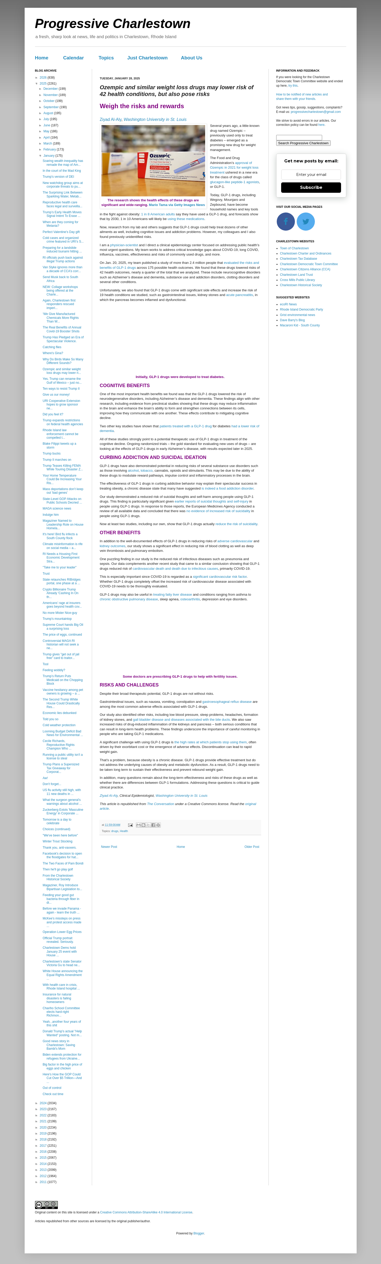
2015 (43, 1157)
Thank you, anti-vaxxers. (60, 847)
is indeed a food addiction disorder (227, 488)
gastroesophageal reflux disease (227, 702)
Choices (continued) (56, 829)
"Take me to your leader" (60, 567)
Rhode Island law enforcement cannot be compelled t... (60, 433)
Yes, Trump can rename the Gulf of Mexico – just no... (62, 380)
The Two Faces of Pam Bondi (63, 863)
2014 (43, 1164)
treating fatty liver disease (172, 594)
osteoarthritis (190, 599)
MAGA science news (57, 508)
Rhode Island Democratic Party (301, 309)
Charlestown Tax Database (298, 258)
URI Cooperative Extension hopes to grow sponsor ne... (61, 404)
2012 (43, 1176)
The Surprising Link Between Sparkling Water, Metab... (62, 194)
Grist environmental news (297, 315)
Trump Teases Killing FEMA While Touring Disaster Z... (63, 467)
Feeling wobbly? (54, 670)
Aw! (45, 778)
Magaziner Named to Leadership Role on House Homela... (63, 524)
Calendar (73, 57)
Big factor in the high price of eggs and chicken (62, 1066)
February (50, 149)
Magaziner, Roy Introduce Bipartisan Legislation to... (62, 887)
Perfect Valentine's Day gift (61, 232)
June (47, 125)
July (46, 119)
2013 (43, 1170)
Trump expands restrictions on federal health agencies (63, 422)
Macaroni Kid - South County (300, 325)
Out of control (52, 1088)
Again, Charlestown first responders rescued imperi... (59, 304)
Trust (46, 573)
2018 (43, 1139)
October (49, 101)
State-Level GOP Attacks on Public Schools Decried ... (62, 500)
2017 (43, 1146)
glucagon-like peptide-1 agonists (234, 182)
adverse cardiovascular (235, 541)
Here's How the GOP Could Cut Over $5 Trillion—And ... (62, 1078)
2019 (43, 1133)
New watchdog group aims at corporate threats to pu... (63, 184)
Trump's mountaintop (57, 619)
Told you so (50, 719)
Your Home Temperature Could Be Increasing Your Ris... (62, 479)
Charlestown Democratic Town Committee (309, 264)
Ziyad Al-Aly (110, 119)
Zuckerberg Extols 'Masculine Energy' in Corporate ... (63, 811)
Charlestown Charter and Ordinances (305, 253)
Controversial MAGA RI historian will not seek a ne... (61, 644)
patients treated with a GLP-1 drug (186, 426)
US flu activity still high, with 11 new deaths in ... (62, 791)
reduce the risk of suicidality (236, 524)
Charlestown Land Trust (296, 275)
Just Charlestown (147, 57)
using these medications (186, 219)
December (51, 89)
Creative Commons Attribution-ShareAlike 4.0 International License (146, 1212)
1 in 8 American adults (158, 214)
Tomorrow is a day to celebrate (57, 821)
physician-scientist (124, 245)
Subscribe (311, 187)
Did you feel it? (53, 414)
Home (42, 57)
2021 (43, 1121)
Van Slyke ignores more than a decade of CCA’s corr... (62, 269)
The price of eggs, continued (62, 634)
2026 (43, 77)
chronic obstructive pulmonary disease (129, 599)
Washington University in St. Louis (155, 119)
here (321, 125)
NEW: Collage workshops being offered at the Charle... (60, 290)
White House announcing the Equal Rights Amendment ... (62, 974)
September (51, 107)
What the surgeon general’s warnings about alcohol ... (62, 801)
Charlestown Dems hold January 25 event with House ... (60, 951)
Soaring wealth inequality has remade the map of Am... (63, 162)
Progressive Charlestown (113, 23)
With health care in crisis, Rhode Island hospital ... (61, 986)
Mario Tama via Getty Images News (177, 205)
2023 (43, 1109)
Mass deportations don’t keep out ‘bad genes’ (63, 490)
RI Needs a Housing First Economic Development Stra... (61, 557)
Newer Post (109, 847)
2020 (43, 1127)
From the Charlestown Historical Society (58, 877)
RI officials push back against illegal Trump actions (63, 259)
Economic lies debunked (59, 713)
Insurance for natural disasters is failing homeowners (57, 998)
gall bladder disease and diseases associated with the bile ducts (181, 720)
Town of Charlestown (294, 248)
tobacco (147, 470)
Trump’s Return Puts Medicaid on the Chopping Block (62, 679)
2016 (43, 1151)
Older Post (252, 847)
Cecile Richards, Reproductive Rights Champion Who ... (58, 744)
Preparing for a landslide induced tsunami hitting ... (62, 249)
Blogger (198, 1233)
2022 (43, 1115)
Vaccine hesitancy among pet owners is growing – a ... (63, 691)
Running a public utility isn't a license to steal (62, 756)
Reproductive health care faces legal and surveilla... (62, 204)
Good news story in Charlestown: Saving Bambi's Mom (59, 1044)
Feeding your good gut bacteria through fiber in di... (61, 898)
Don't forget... (52, 784)
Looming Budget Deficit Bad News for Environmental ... (63, 733)
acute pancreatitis (239, 295)
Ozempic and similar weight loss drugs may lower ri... (62, 371)
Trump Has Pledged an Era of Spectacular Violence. (63, 339)
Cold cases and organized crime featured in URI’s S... (63, 239)
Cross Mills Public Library (297, 280)
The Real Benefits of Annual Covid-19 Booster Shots (62, 329)
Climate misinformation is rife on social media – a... (62, 545)
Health (124, 831)
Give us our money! (56, 394)
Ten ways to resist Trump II (61, 388)
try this (292, 85)
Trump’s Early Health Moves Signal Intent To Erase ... (62, 214)
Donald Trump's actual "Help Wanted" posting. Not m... (62, 1033)
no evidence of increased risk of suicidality (218, 511)
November (51, 95)
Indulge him (51, 515)
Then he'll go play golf (58, 869)
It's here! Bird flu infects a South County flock (60, 536)
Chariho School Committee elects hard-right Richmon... (61, 1012)
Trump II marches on (57, 460)
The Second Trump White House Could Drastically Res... (61, 703)
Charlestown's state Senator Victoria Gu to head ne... (62, 963)
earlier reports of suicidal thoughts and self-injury (211, 501)
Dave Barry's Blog (292, 320)
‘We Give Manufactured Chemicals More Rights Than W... (61, 317)
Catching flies (52, 347)
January (49, 155)
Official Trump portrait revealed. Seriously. (58, 940)
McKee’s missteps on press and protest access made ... (62, 922)
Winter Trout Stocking (57, 841)
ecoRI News (288, 304)
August (48, 113)
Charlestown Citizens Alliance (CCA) (305, 269)
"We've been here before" (60, 835)
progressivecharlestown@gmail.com (316, 112)
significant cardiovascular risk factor (220, 577)
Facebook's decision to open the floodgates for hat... (62, 855)
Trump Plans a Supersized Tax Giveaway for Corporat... (61, 768)
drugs (114, 831)
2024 (43, 1103)
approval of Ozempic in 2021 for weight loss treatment (234, 167)
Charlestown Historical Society (301, 285)
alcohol (133, 470)
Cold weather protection (59, 725)
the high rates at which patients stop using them (211, 742)
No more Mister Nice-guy (60, 613)
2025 (43, 83)
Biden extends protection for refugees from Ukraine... (62, 1056)
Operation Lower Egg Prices (62, 932)
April (46, 137)
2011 (43, 1182)
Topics (106, 57)
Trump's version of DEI (58, 176)
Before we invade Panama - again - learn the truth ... (62, 910)
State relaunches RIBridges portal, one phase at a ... (61, 581)
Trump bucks (51, 453)
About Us (191, 57)
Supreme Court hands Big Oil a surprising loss (63, 626)
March (48, 143)
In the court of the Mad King (62, 171)
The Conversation (160, 804)
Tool (45, 664)
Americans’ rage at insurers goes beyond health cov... (62, 604)
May (46, 131)
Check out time (53, 1094)
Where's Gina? (53, 353)
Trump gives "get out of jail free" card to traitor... (61, 656)
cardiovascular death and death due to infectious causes (175, 569)
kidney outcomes (113, 546)
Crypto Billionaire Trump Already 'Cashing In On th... (60, 593)
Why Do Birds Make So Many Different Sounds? (63, 361)
